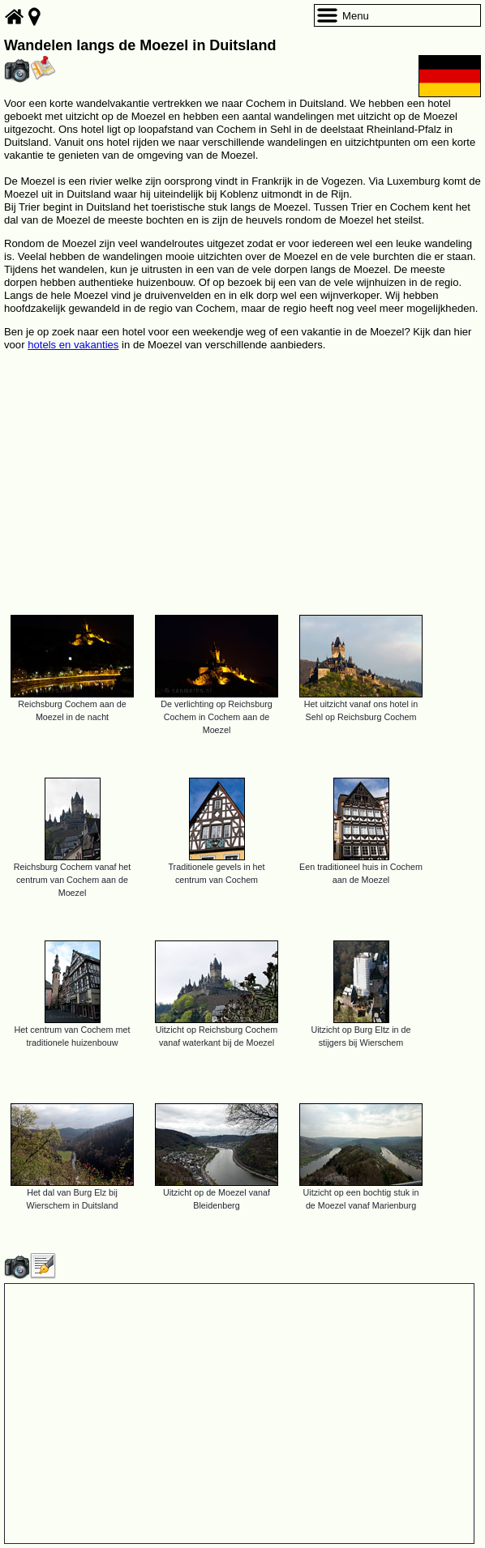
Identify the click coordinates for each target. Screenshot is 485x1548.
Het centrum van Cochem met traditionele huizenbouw (73, 1036)
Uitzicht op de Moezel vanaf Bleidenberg (216, 1199)
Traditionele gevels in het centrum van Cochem (216, 873)
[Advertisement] (242, 475)
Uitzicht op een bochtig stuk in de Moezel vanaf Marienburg (361, 1199)
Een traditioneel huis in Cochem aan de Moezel (361, 873)
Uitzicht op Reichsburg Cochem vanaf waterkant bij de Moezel (217, 1036)
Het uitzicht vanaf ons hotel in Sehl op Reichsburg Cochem (361, 710)
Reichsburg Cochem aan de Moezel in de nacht (72, 710)
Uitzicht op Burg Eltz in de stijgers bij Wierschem (360, 1036)
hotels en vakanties (73, 345)
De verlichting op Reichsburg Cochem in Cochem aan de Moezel (216, 717)
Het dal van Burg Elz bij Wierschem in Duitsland (72, 1199)
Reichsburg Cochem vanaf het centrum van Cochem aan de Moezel (72, 880)
